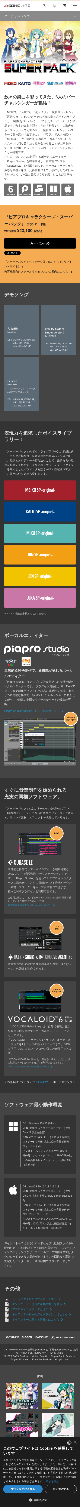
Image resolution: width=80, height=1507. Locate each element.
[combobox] (69, 1442)
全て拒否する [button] (61, 1489)
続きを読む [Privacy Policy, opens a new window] (52, 1481)
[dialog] (40, 1472)
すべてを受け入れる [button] (23, 1489)
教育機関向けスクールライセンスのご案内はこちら (39, 271)
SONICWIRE (17, 5)
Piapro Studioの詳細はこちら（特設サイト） (34, 711)
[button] (40, 1500)
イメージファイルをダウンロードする (35, 1299)
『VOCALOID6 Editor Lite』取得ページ (31, 1066)
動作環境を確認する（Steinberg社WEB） (32, 905)
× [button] (75, 1442)
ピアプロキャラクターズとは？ (31, 1309)
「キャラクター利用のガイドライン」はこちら (41, 1314)
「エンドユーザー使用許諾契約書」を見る (38, 1304)
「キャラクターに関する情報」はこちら (36, 1319)
